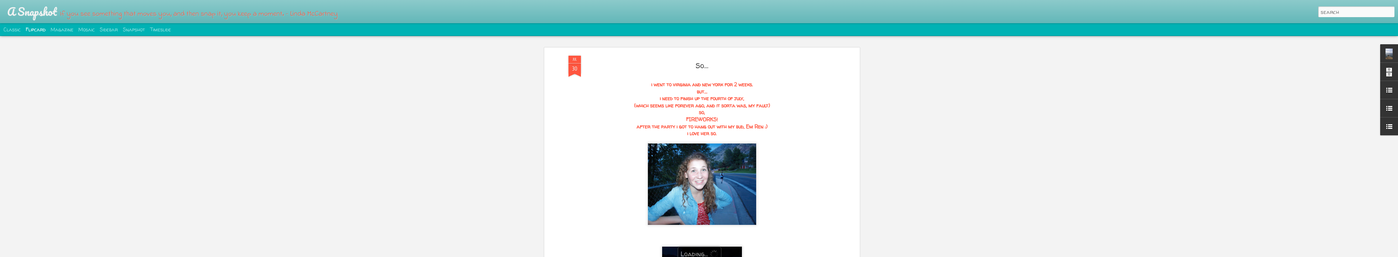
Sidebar (109, 29)
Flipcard (36, 29)
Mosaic (86, 29)
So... (702, 65)
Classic (12, 29)
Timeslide (160, 29)
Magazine (62, 29)
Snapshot (134, 29)
